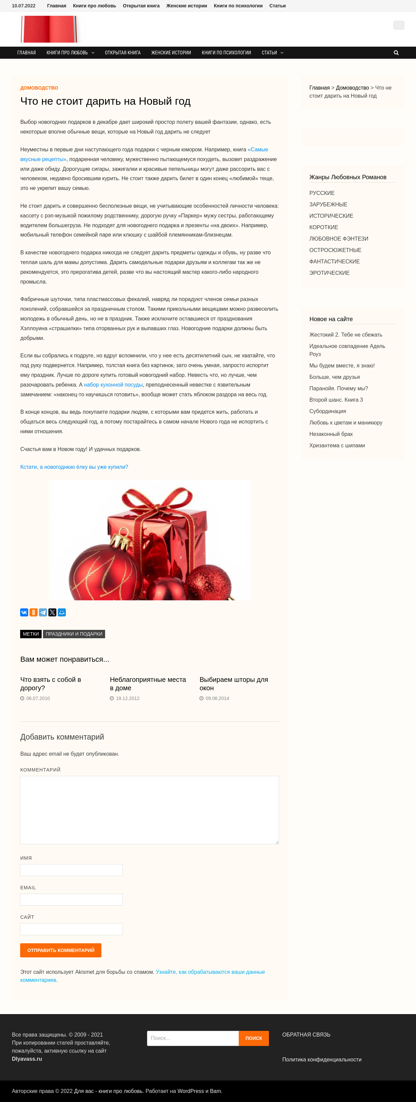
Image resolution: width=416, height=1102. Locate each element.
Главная (56, 5)
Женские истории (187, 5)
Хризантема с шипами (337, 445)
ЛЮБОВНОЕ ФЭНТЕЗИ (339, 239)
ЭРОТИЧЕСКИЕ (330, 273)
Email (28, 887)
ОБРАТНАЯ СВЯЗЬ (306, 1035)
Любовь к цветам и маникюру (346, 422)
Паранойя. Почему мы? (339, 388)
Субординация (328, 411)
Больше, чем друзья (335, 377)
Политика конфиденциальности (322, 1059)
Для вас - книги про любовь (108, 1091)
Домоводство (39, 88)
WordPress (191, 1091)
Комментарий (40, 769)
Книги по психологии (238, 5)
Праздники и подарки (74, 634)
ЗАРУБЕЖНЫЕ (329, 204)
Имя (26, 858)
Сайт (27, 917)
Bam (215, 1091)
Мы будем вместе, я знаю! (342, 365)
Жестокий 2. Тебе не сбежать (346, 335)
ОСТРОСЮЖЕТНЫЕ (336, 250)
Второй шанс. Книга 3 (336, 400)
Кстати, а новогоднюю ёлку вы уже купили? (74, 467)
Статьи (278, 5)
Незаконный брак (331, 434)
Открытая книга (141, 5)
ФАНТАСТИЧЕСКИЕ (335, 261)
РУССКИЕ (322, 193)
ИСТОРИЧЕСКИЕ (332, 216)
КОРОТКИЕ (324, 227)
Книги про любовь (94, 5)
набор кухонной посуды (113, 385)
